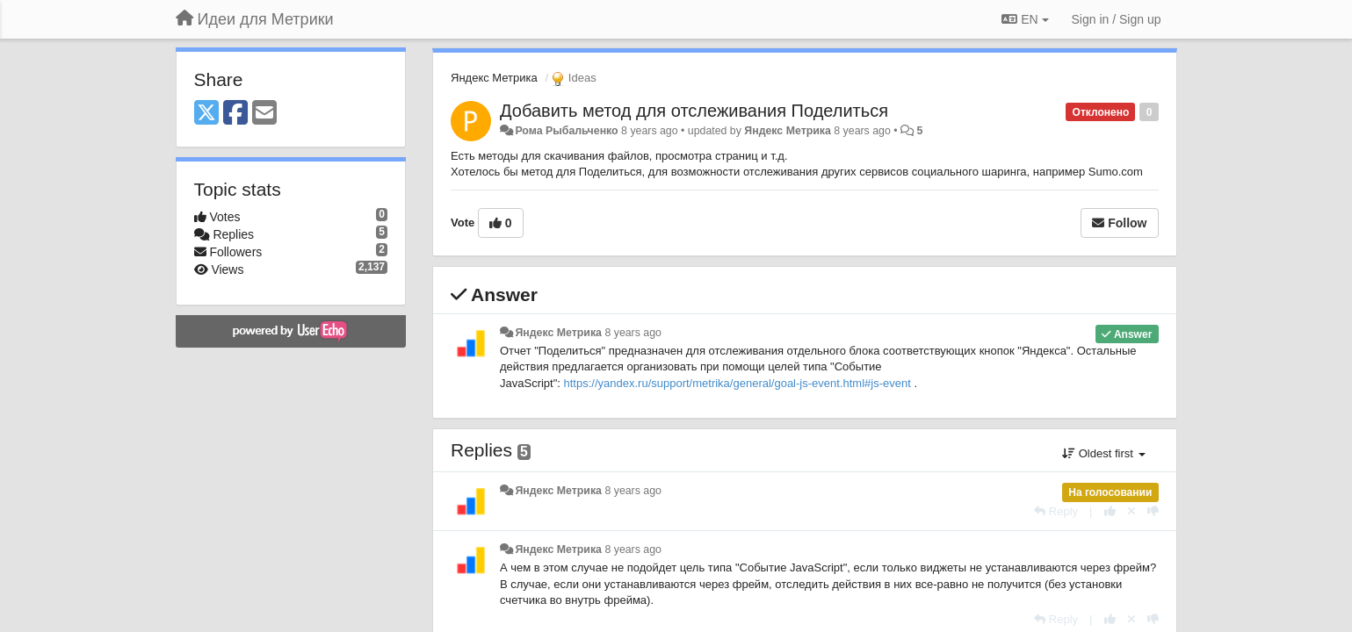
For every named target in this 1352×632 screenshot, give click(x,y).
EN (1024, 19)
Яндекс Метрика (494, 77)
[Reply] (1056, 511)
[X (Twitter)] (206, 113)
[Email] (264, 113)
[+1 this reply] (1110, 511)
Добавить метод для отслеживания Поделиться (694, 110)
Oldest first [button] (1103, 453)
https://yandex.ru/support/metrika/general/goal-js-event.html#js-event (737, 383)
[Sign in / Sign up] (1116, 19)
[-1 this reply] (1153, 511)
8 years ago (633, 333)
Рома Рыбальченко (566, 131)
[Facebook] (235, 113)
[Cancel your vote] (1131, 511)
